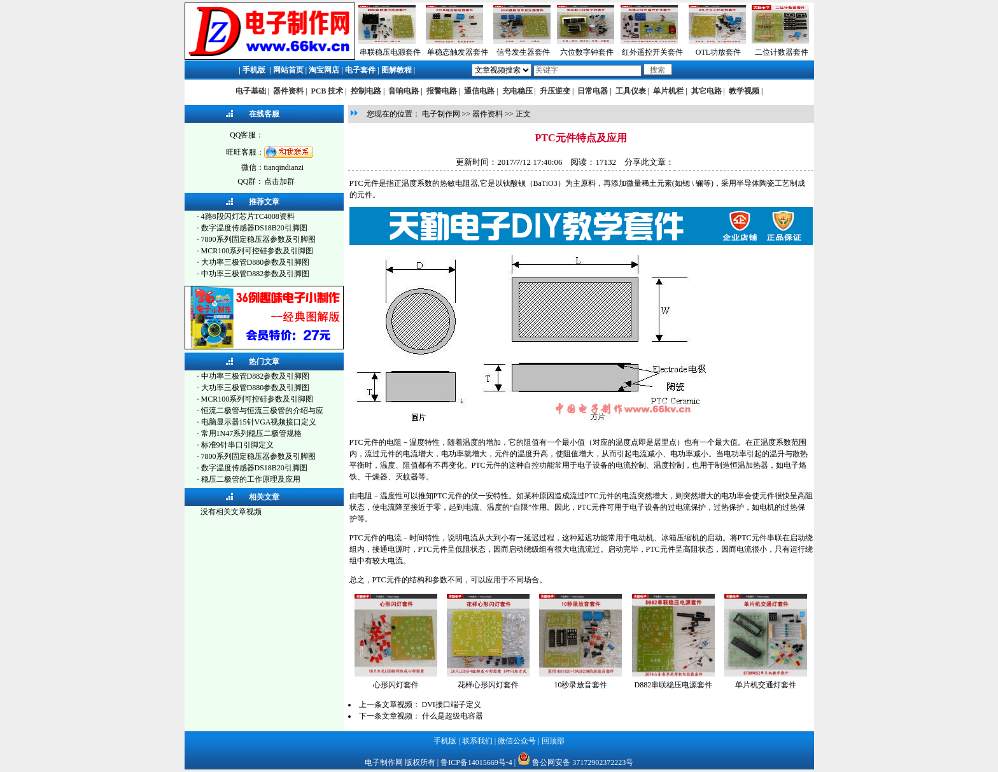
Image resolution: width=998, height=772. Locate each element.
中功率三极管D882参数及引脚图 (255, 273)
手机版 (253, 70)
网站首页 (288, 70)
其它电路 (706, 91)
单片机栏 (668, 91)
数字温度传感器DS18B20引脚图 (254, 227)
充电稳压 (517, 91)
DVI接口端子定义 (451, 704)
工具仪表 (630, 91)
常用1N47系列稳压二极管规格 (251, 433)
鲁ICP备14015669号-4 (476, 762)
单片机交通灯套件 (765, 684)
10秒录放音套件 (580, 684)
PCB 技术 (327, 91)
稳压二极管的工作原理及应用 (250, 479)
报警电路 (441, 91)
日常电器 (592, 91)
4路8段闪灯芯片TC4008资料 (248, 216)
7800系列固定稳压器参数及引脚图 (258, 239)
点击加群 (279, 181)
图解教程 (396, 70)
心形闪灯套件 (396, 684)
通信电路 (479, 91)
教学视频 (744, 91)
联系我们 (477, 740)
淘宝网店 (324, 70)
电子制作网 (441, 113)
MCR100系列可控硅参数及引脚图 (257, 250)
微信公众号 (517, 740)
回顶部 (553, 740)
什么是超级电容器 (452, 716)
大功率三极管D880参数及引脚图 (255, 262)
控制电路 (366, 91)
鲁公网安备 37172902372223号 (582, 762)
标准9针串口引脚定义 (237, 444)
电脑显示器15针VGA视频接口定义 (259, 422)
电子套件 (360, 70)
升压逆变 (555, 91)
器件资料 (288, 91)
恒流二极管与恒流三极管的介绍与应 (262, 410)
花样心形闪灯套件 (488, 684)
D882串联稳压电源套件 (674, 684)
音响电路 (403, 91)
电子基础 (250, 91)
